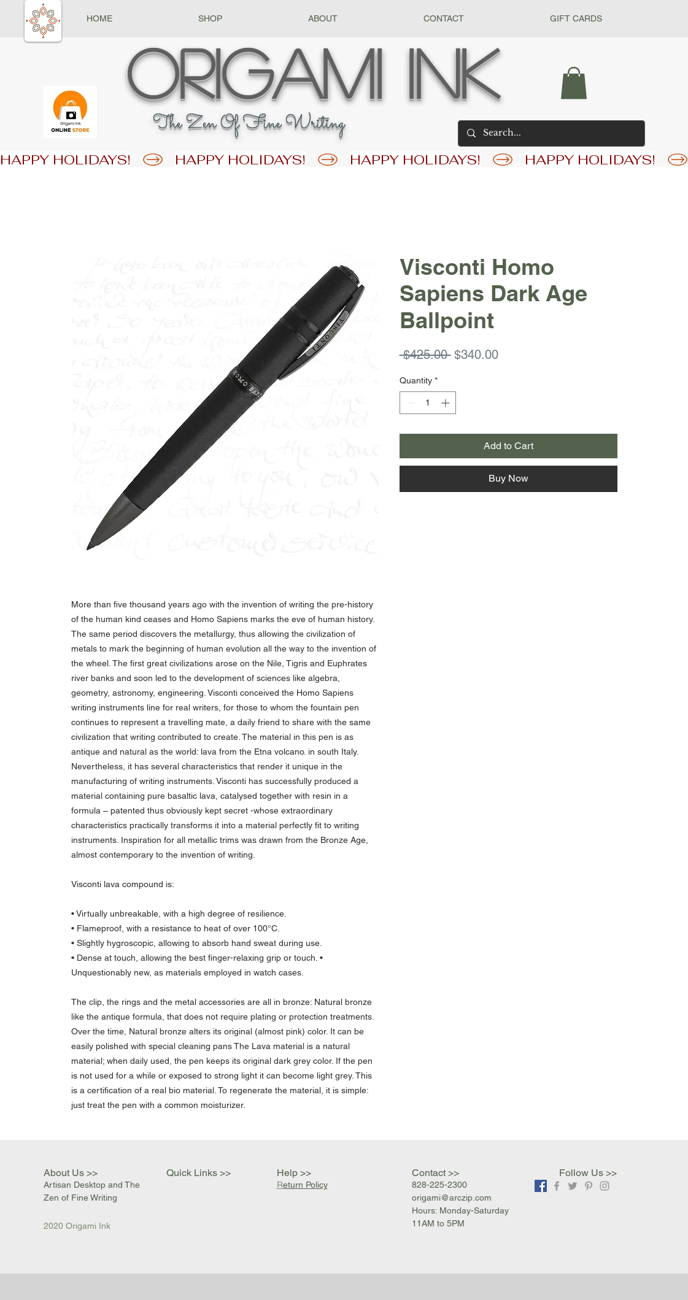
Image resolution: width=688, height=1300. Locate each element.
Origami (254, 72)
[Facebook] (541, 1186)
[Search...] (551, 133)
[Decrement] (409, 402)
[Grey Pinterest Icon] (588, 1186)
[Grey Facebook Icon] (557, 1186)
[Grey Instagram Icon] (604, 1186)
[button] (210, 18)
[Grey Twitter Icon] (572, 1186)
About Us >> (71, 1173)
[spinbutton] (428, 402)
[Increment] (446, 402)
